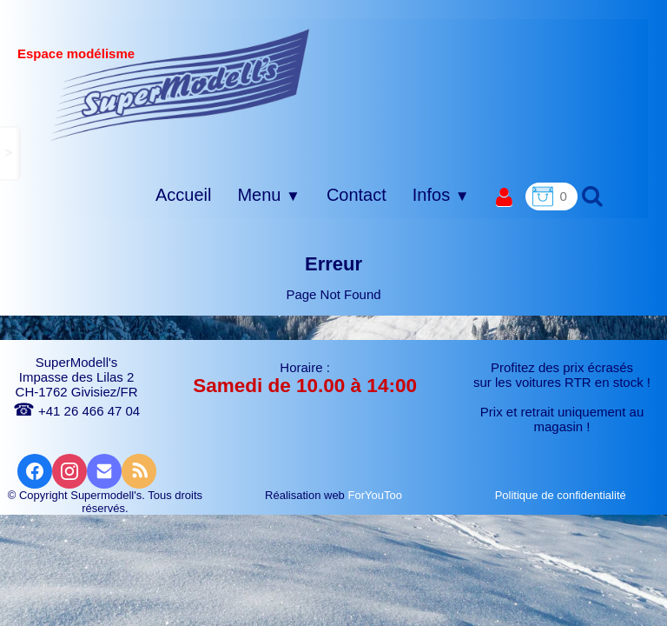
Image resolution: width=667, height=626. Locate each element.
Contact (356, 194)
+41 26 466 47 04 (76, 410)
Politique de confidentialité (562, 495)
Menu (268, 194)
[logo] (180, 84)
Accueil (183, 194)
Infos (441, 194)
